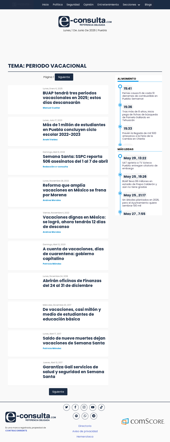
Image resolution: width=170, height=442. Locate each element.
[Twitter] (66, 407)
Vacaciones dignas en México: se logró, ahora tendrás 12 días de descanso (74, 222)
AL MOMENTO (127, 79)
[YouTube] (92, 407)
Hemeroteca (85, 437)
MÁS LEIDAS (125, 149)
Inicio (45, 4)
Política (58, 4)
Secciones (129, 4)
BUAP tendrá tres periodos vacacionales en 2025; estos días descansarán (72, 97)
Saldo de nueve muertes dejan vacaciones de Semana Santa (74, 340)
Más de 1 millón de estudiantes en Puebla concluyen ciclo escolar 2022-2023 (74, 129)
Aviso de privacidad (85, 431)
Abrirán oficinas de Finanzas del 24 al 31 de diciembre (72, 283)
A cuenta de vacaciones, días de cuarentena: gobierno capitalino (73, 253)
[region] (85, 42)
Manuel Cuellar (51, 107)
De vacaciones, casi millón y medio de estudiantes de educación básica (72, 314)
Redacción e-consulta (55, 166)
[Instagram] (84, 407)
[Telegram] (93, 416)
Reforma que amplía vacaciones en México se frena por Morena (74, 190)
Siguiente (64, 77)
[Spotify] (76, 416)
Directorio (84, 426)
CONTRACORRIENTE (16, 430)
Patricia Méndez (52, 263)
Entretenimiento (108, 4)
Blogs (148, 4)
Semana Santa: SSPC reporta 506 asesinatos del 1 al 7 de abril (75, 159)
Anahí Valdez (50, 139)
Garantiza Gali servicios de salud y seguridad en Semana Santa (73, 371)
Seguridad (73, 4)
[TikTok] (101, 407)
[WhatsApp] (85, 416)
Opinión (88, 4)
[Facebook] (75, 407)
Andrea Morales (52, 200)
